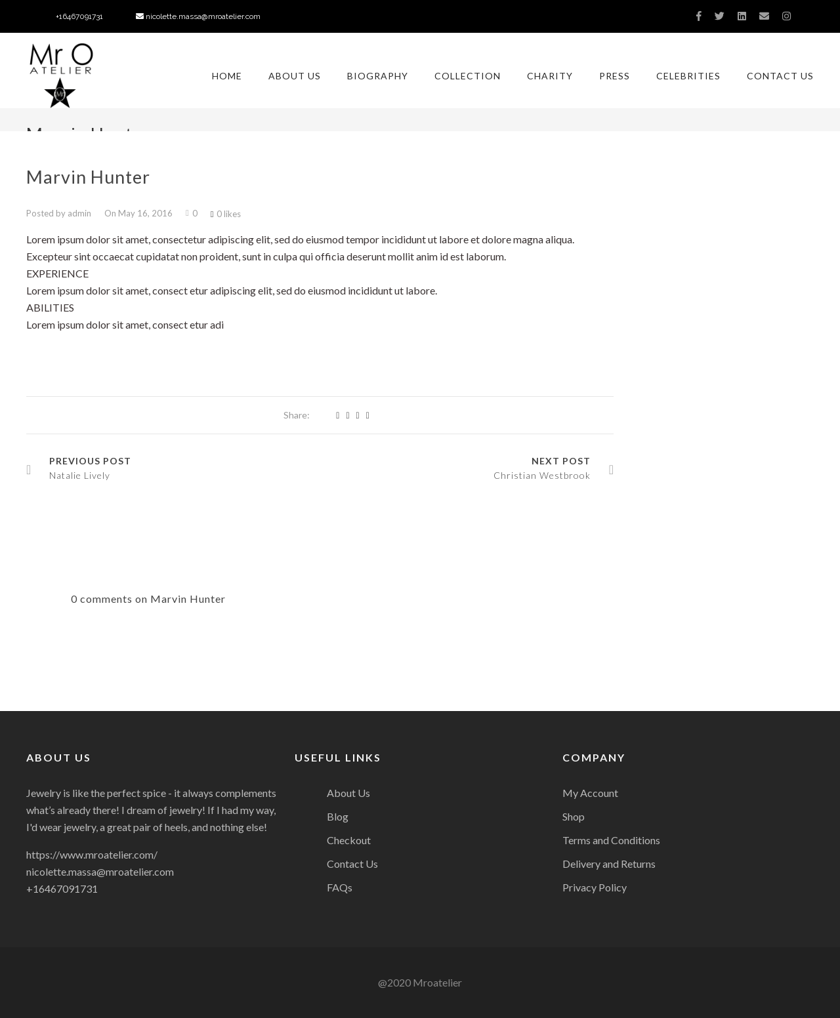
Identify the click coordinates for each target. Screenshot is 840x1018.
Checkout (349, 840)
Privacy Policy (594, 887)
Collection (467, 75)
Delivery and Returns (609, 863)
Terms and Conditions (611, 840)
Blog (337, 816)
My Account (590, 792)
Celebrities (688, 75)
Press (614, 75)
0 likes (226, 214)
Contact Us (780, 75)
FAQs (339, 887)
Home (227, 75)
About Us (294, 75)
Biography (377, 75)
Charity (550, 75)
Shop (573, 816)
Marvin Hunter (88, 177)
